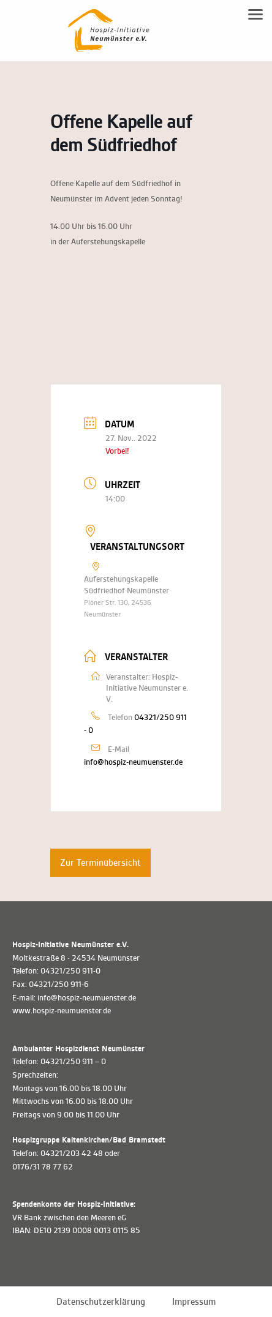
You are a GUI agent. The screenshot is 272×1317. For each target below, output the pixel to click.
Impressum (194, 1302)
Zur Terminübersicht (100, 863)
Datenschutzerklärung (100, 1302)
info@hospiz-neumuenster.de (133, 762)
